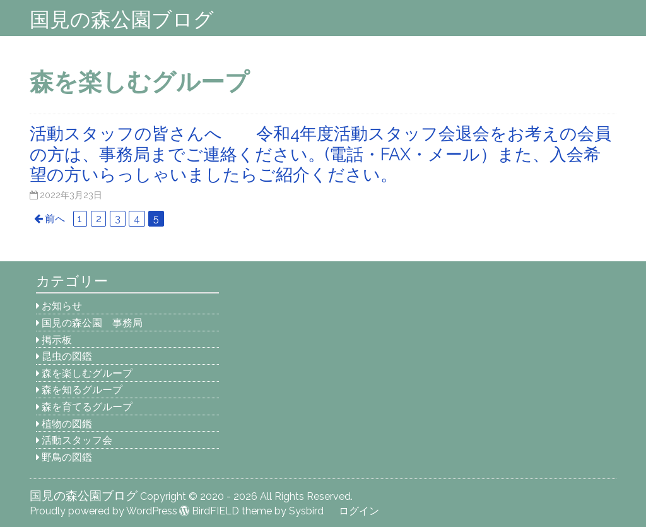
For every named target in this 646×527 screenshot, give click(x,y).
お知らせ (62, 306)
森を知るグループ (82, 390)
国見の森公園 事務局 (92, 323)
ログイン (359, 511)
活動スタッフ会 (77, 440)
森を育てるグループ (87, 407)
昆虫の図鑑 (67, 356)
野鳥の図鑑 (67, 457)
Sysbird (306, 511)
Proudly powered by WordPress (103, 511)
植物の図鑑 (67, 424)
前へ (55, 219)
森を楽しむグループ (87, 373)
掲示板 (57, 340)
